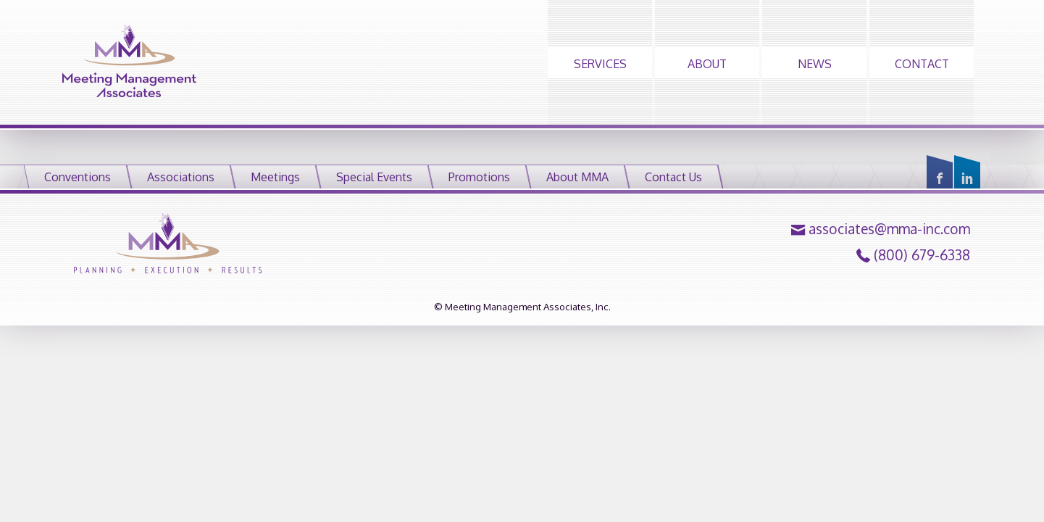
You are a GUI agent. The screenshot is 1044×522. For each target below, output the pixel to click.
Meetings (275, 177)
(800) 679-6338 (922, 255)
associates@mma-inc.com (889, 229)
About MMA (577, 177)
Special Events (374, 177)
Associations (180, 177)
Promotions (479, 177)
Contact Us (673, 177)
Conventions (77, 177)
